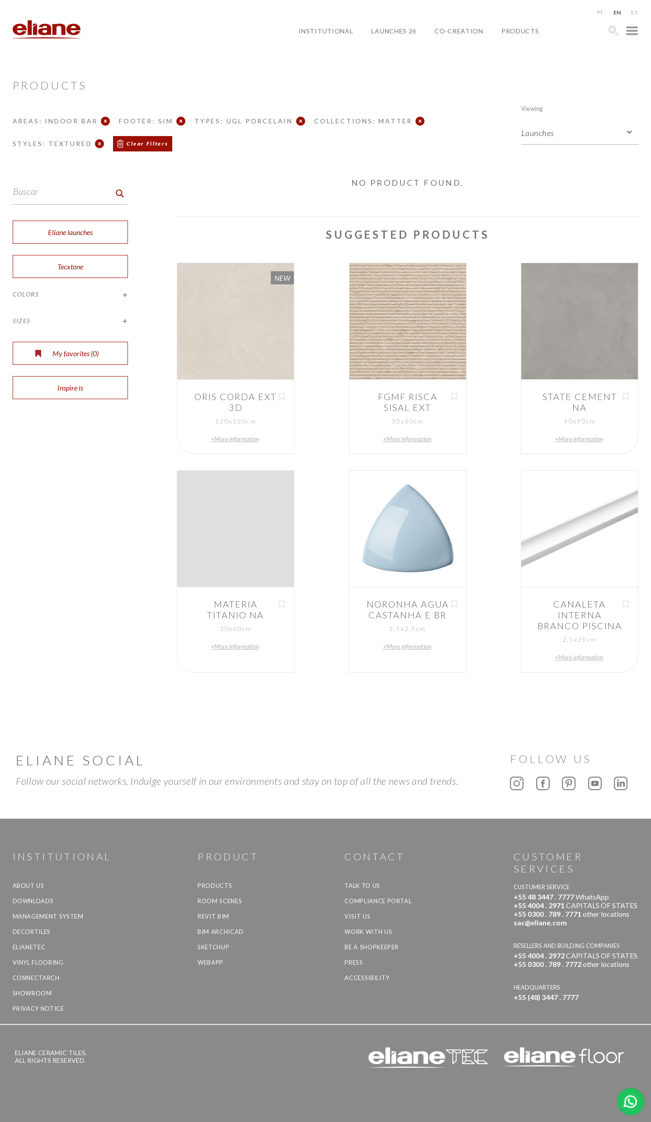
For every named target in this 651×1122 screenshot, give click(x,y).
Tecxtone (70, 266)
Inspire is (70, 387)
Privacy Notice (38, 1008)
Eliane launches (70, 232)
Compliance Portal (377, 901)
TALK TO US (362, 885)
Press (353, 962)
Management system (48, 916)
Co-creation (458, 31)
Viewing (531, 108)
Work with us (368, 931)
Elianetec (29, 947)
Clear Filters (147, 143)
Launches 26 (393, 31)
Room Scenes (220, 901)
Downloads (33, 901)
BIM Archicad (221, 931)
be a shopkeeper (371, 947)
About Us (28, 885)
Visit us (357, 916)
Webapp (210, 962)
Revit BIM (213, 916)
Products (520, 31)
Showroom (32, 993)
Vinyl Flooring (38, 962)
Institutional (325, 31)
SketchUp (213, 947)
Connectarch (36, 977)
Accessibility (366, 977)
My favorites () (67, 353)
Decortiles (32, 931)
